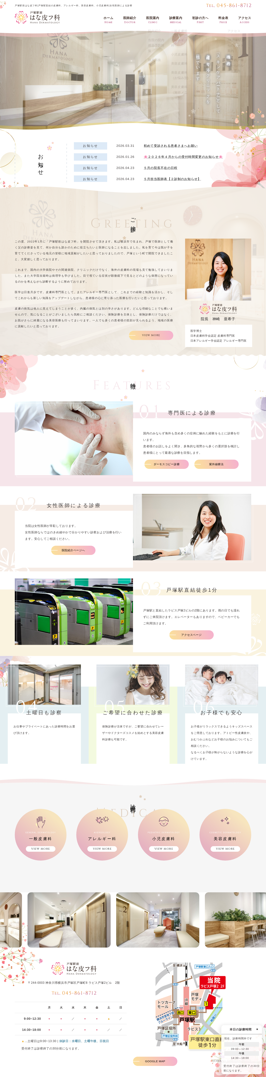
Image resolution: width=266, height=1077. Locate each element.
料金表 (223, 20)
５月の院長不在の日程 (161, 168)
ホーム (108, 20)
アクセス (244, 20)
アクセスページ (191, 634)
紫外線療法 (216, 464)
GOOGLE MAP (155, 1061)
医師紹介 (129, 20)
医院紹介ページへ (73, 550)
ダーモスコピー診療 (167, 464)
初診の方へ (200, 20)
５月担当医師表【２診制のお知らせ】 (172, 179)
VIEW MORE (151, 335)
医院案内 (152, 20)
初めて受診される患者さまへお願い (171, 146)
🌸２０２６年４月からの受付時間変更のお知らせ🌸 (183, 157)
